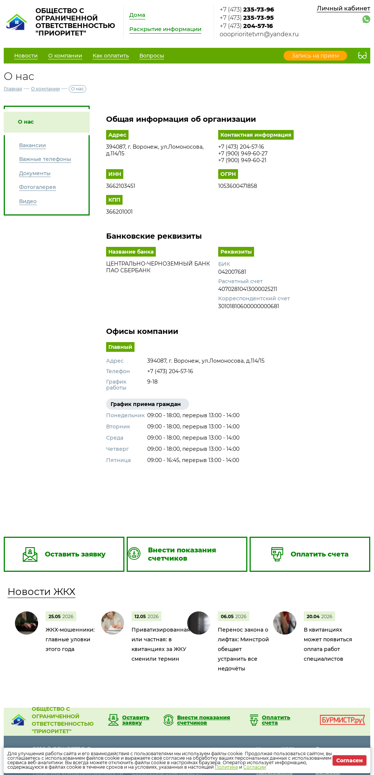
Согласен (349, 760)
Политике (226, 767)
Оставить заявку (135, 720)
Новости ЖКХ (41, 592)
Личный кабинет (343, 8)
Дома (137, 14)
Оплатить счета (276, 720)
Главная (13, 89)
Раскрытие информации (165, 28)
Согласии (254, 767)
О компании (45, 89)
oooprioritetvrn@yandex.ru (259, 34)
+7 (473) (247, 9)
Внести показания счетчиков (203, 720)
